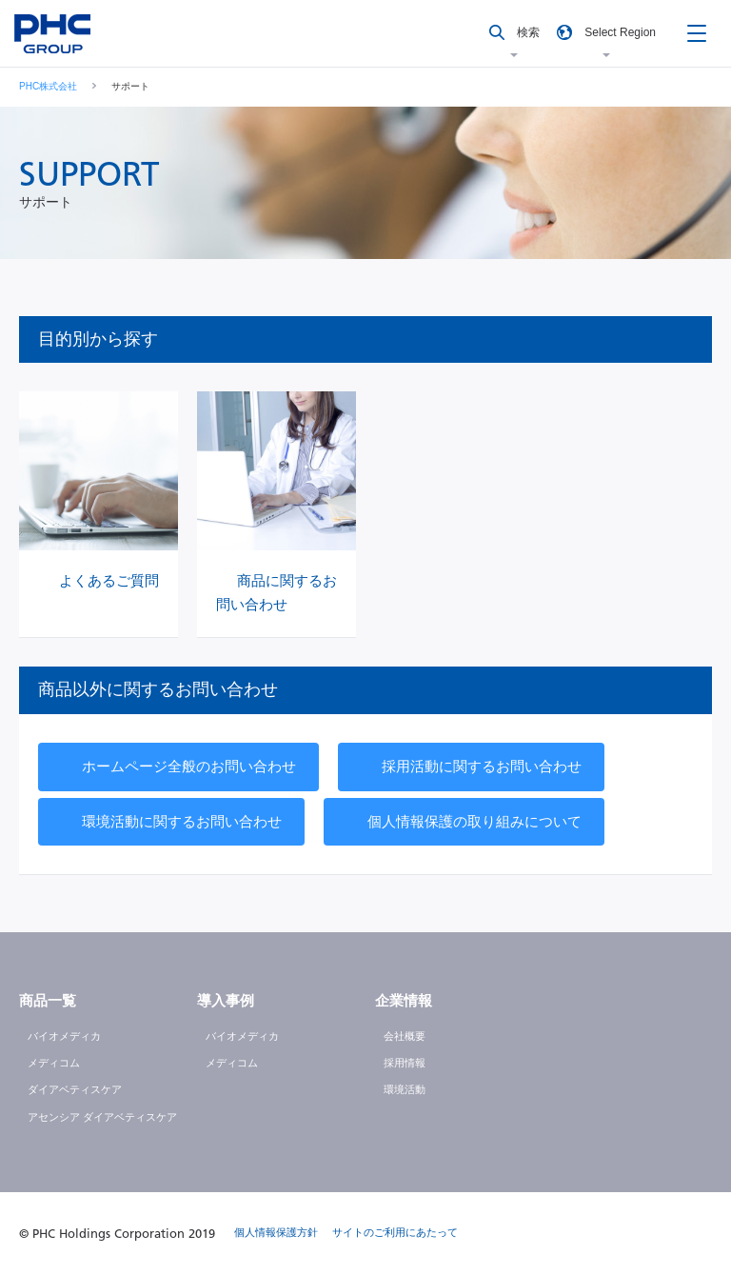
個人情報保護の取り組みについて (474, 821)
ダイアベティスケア (75, 1089)
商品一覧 (47, 1000)
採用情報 (404, 1062)
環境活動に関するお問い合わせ (182, 821)
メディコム (54, 1062)
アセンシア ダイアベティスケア (102, 1117)
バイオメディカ (64, 1036)
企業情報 (403, 1000)
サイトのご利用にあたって (395, 1232)
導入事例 (225, 1000)
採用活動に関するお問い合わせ (482, 766)
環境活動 (404, 1089)
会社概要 (404, 1036)
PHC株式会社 (48, 86)
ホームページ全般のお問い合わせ (189, 766)
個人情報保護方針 (276, 1232)
